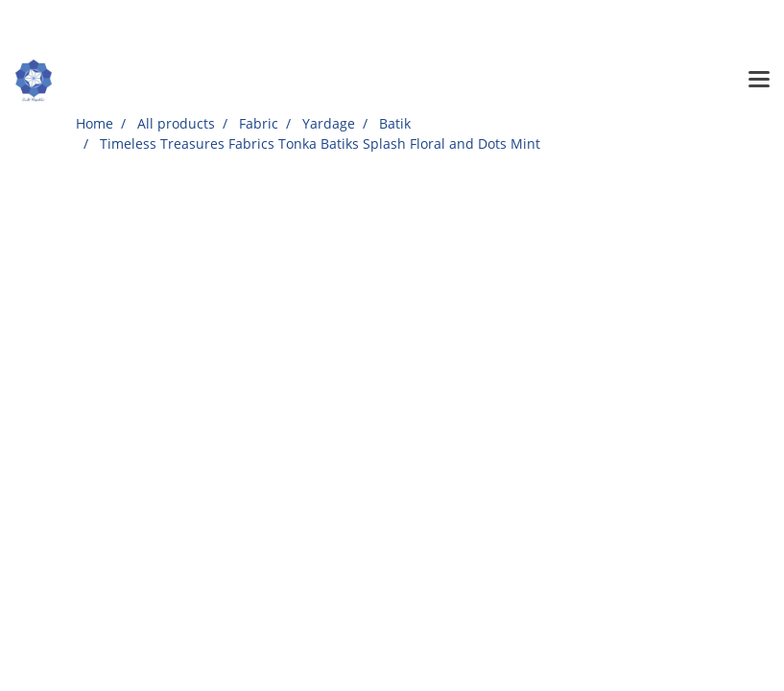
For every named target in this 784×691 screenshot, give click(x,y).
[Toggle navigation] (759, 81)
